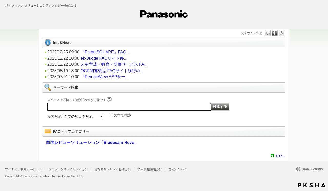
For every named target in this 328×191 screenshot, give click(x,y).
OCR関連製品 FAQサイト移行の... (112, 71)
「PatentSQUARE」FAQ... (105, 52)
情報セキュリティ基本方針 (112, 169)
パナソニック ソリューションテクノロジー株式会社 (40, 5)
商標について (177, 169)
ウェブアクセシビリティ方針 (68, 169)
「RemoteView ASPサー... (105, 77)
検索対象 (54, 116)
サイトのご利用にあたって (23, 169)
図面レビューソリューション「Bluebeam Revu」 (92, 142)
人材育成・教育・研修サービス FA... (114, 64)
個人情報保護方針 (149, 169)
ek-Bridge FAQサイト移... (104, 58)
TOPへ (280, 156)
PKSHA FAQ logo (311, 185)
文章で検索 (122, 115)
